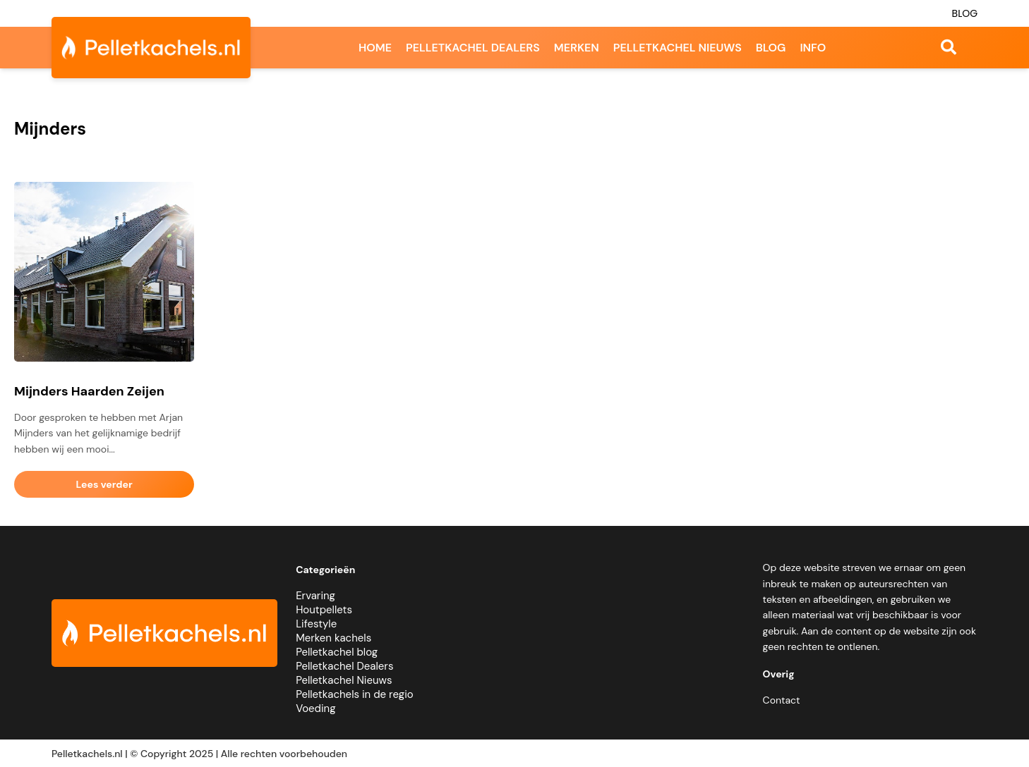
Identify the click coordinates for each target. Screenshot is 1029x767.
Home (375, 47)
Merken (576, 47)
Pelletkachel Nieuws (344, 680)
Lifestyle (316, 624)
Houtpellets (324, 610)
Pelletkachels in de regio (355, 694)
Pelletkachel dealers (473, 47)
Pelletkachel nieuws (677, 47)
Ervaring (315, 596)
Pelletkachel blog (337, 652)
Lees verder (104, 484)
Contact (781, 700)
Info (813, 47)
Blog (965, 13)
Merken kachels (333, 638)
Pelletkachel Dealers (344, 666)
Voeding (315, 708)
